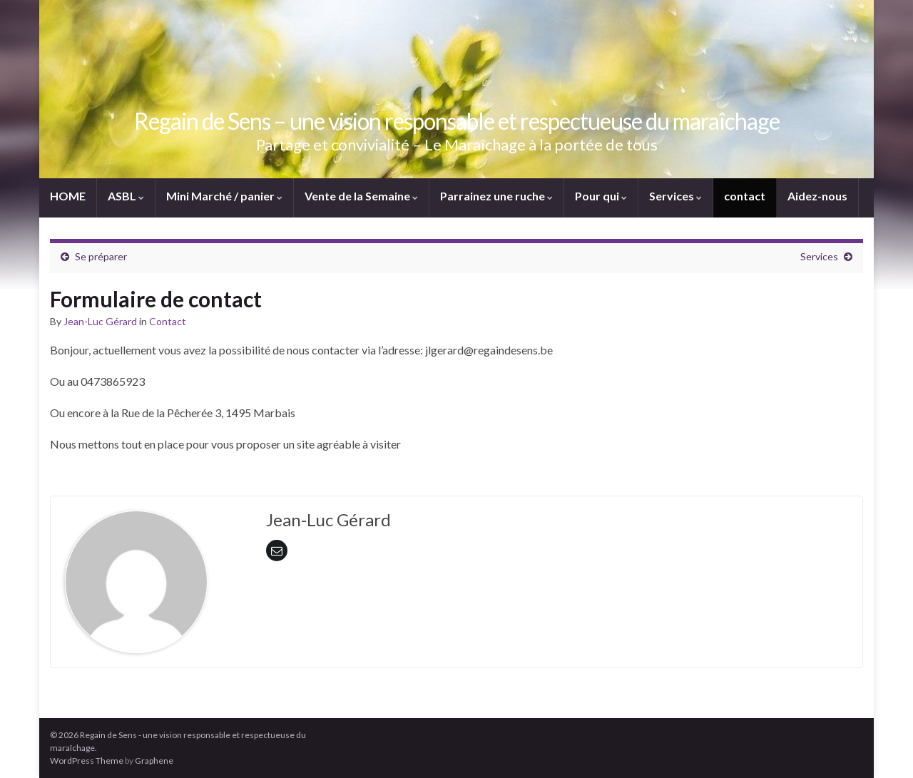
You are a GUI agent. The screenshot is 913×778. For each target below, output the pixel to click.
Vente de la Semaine (361, 196)
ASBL (126, 196)
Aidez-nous (817, 196)
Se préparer (101, 256)
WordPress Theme (86, 760)
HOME (68, 196)
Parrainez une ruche (496, 196)
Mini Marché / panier (224, 196)
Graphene (154, 760)
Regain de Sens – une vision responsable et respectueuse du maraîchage (457, 121)
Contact (167, 321)
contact (744, 196)
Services (675, 196)
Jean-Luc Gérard (100, 321)
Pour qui (601, 196)
